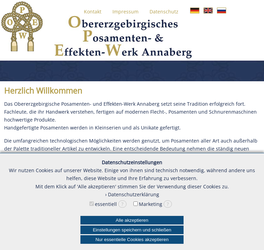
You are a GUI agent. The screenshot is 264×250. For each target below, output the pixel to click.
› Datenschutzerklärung (132, 194)
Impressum (125, 11)
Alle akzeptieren (132, 220)
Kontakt (92, 11)
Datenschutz (164, 11)
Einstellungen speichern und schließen (132, 229)
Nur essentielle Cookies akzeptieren (132, 239)
